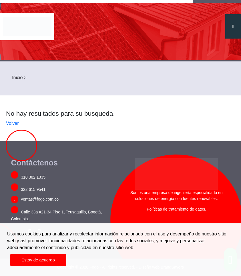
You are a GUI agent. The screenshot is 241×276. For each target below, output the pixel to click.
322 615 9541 (28, 189)
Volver (12, 123)
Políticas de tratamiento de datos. (176, 209)
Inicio (17, 77)
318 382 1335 (28, 177)
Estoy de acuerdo (38, 259)
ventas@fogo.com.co (35, 199)
